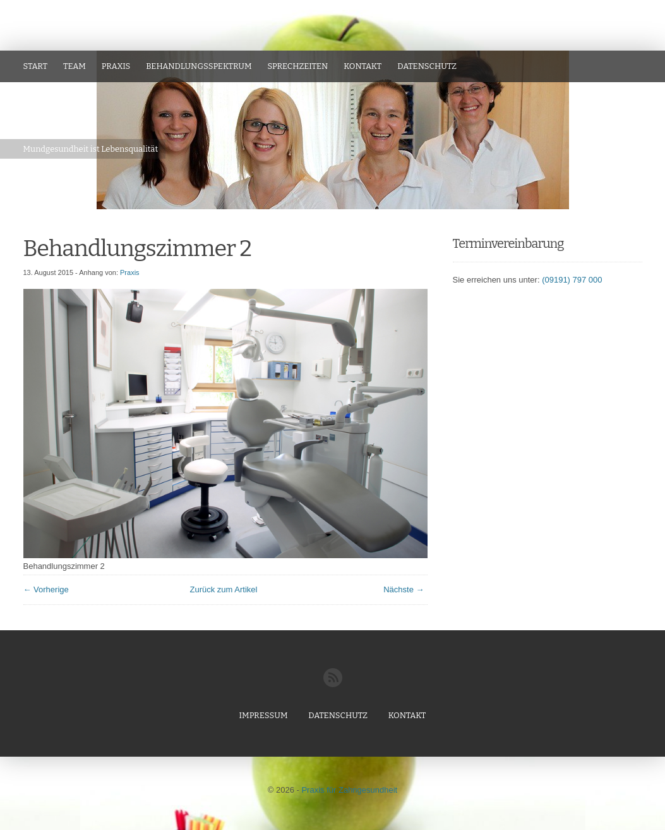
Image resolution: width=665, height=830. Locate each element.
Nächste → (403, 589)
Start (35, 66)
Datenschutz (427, 66)
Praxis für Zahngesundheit (349, 790)
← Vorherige (46, 589)
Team (74, 66)
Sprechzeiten (297, 66)
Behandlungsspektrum (198, 66)
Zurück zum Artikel (224, 589)
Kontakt (362, 66)
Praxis (116, 66)
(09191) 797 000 (572, 279)
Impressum (263, 715)
